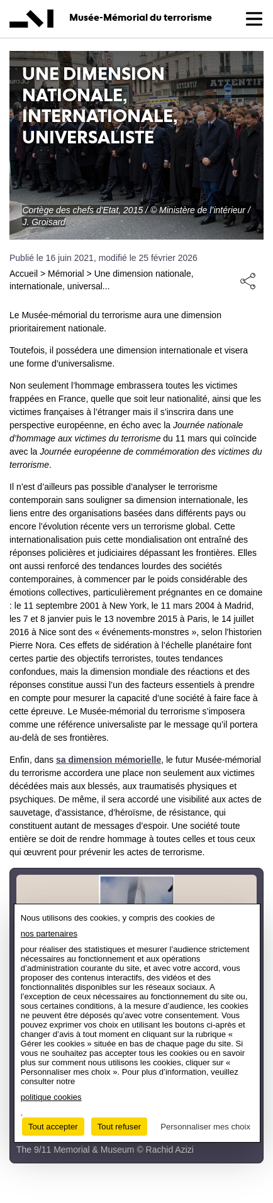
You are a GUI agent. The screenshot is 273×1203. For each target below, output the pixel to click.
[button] (254, 18)
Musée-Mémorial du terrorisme (140, 17)
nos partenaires (49, 933)
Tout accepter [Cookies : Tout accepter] (53, 1126)
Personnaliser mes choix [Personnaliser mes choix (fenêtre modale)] (205, 1126)
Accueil (23, 274)
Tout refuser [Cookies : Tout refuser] (119, 1126)
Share (248, 280)
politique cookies (51, 1097)
